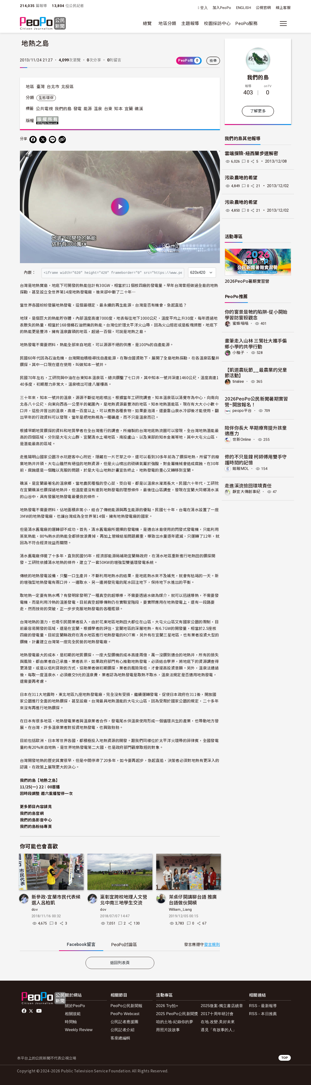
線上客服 (283, 8)
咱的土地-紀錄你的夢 (174, 1022)
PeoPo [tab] (124, 944)
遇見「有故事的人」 (218, 1030)
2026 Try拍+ (167, 1006)
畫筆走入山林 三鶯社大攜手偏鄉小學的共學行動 (256, 343)
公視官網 (263, 8)
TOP (284, 1058)
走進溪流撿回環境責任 (248, 485)
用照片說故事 (168, 1030)
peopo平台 (242, 410)
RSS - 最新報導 (263, 1006)
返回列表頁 (120, 962)
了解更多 (258, 111)
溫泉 (98, 108)
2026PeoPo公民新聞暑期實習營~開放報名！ (256, 401)
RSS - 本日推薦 (263, 1014)
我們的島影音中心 (36, 820)
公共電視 (44, 108)
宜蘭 (128, 108)
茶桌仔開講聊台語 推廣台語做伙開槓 (193, 899)
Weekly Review (79, 1030)
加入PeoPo (222, 8)
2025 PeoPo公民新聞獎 (177, 1014)
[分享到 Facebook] (33, 139)
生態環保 (46, 98)
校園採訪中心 (217, 23)
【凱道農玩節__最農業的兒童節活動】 (256, 372)
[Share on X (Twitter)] (42, 139)
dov (35, 909)
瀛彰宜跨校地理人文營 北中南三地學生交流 (123, 899)
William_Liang (180, 909)
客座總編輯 (120, 1038)
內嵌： (30, 272)
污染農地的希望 (241, 178)
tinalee (239, 381)
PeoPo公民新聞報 (127, 1006)
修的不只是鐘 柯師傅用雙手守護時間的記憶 (256, 459)
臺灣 (40, 86)
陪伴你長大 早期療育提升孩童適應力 (256, 430)
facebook (24, 1011)
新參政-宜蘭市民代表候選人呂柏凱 (56, 899)
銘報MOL (241, 468)
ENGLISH (243, 8)
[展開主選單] (283, 23)
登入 (204, 8)
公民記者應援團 (124, 1022)
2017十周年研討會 (217, 1014)
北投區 (67, 86)
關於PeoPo (75, 1006)
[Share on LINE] (52, 139)
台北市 (53, 86)
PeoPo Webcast (125, 1014)
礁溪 (139, 108)
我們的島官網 (32, 813)
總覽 (147, 23)
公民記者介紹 (122, 1030)
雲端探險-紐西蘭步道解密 (251, 153)
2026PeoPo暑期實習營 (247, 281)
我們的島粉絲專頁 (36, 826)
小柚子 (238, 352)
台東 (108, 108)
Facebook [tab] (81, 944)
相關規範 (73, 1014)
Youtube (39, 1011)
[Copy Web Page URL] (62, 139)
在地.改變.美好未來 (218, 1022)
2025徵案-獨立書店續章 (222, 1006)
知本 (118, 108)
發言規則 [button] (212, 944)
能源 (88, 108)
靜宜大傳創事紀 (246, 491)
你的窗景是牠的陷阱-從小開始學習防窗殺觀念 (256, 314)
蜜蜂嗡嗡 (240, 323)
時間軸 (71, 1022)
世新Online (242, 439)
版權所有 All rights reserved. (48, 120)
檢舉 (213, 61)
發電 (77, 108)
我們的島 (63, 108)
